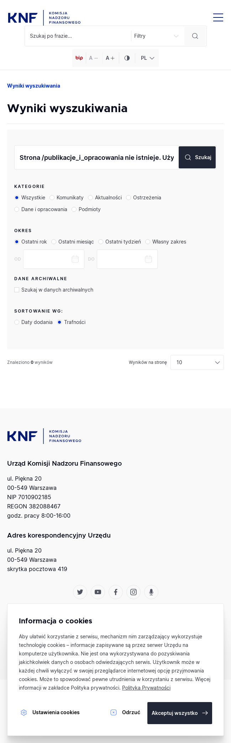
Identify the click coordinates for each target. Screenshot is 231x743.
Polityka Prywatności (146, 688)
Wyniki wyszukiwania (33, 86)
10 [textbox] (179, 362)
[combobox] (146, 58)
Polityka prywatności (95, 688)
